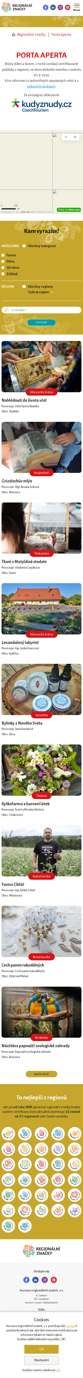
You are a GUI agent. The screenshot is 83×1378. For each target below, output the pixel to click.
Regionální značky (29, 35)
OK (41, 1349)
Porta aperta (61, 35)
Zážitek (12, 274)
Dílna (10, 261)
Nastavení (41, 1360)
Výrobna (12, 267)
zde (58, 1370)
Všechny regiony (40, 286)
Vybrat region (38, 292)
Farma (11, 255)
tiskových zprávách (41, 86)
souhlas (70, 1326)
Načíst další (41, 1074)
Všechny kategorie (42, 246)
